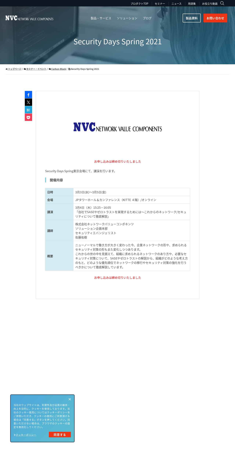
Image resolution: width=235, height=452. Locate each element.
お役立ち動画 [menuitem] (210, 3)
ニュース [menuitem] (176, 3)
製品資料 (192, 18)
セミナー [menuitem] (160, 3)
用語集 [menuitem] (192, 3)
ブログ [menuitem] (147, 18)
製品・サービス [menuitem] (101, 18)
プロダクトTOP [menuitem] (139, 3)
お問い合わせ (215, 18)
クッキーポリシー (26, 434)
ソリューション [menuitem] (127, 18)
